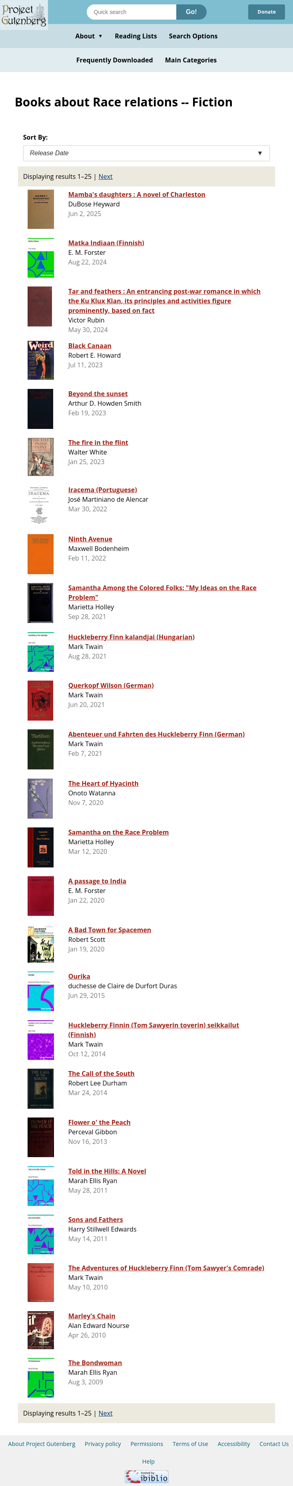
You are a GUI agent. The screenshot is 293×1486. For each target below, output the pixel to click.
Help (148, 1461)
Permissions (146, 1444)
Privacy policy (103, 1444)
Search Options (193, 36)
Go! (191, 11)
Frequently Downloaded (114, 60)
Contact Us (274, 1444)
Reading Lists (136, 36)
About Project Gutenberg (42, 1444)
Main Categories (191, 60)
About (89, 36)
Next (105, 176)
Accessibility (234, 1444)
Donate (265, 12)
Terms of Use (190, 1444)
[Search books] (131, 12)
